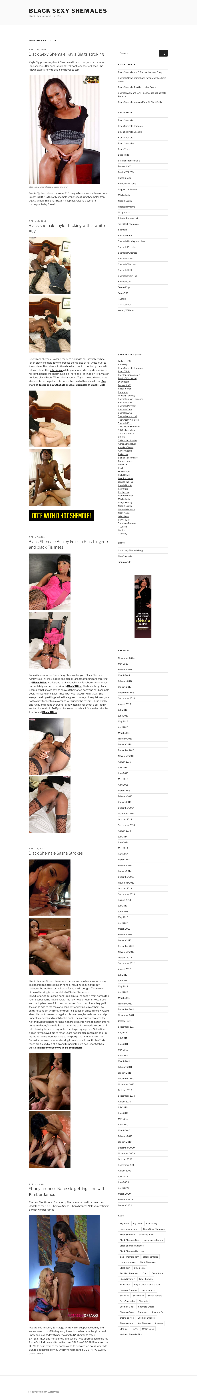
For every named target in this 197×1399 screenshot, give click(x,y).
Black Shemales (126, 143)
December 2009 (126, 1147)
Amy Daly (122, 364)
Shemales (142, 1312)
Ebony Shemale (127, 1279)
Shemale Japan (125, 402)
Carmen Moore (125, 461)
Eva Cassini (123, 381)
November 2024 (126, 658)
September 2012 (126, 963)
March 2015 (124, 790)
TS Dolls (122, 298)
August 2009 (124, 1170)
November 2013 (126, 882)
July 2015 (122, 767)
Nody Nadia (124, 212)
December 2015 (126, 750)
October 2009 (125, 1159)
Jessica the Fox (125, 482)
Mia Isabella (124, 195)
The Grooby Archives (128, 419)
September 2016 (126, 698)
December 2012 (126, 946)
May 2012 (123, 986)
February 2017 (125, 681)
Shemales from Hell (127, 276)
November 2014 (126, 813)
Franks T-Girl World (127, 378)
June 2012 (123, 980)
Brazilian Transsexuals (129, 160)
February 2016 (125, 738)
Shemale (122, 229)
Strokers (159, 1323)
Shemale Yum (125, 409)
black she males (128, 1262)
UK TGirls (122, 437)
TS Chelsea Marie (126, 430)
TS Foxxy (122, 533)
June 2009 (123, 1182)
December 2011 (126, 1009)
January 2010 (125, 1141)
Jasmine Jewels (125, 478)
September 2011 (126, 1026)
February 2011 (125, 1067)
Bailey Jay (123, 454)
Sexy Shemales (127, 1301)
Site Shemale (144, 1323)
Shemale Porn (125, 423)
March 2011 (124, 1061)
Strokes (123, 1329)
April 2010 (123, 1124)
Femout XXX (124, 166)
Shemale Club (125, 235)
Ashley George (125, 450)
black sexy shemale (129, 1229)
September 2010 (126, 1095)
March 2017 (124, 675)
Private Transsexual (128, 218)
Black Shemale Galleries (132, 1245)
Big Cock (137, 1223)
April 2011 (123, 1055)
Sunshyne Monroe (127, 523)
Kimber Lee (123, 492)
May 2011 (123, 1049)
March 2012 (124, 998)
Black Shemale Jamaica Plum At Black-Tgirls (140, 102)
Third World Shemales (129, 426)
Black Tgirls (123, 149)
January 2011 (124, 1072)
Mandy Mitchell (125, 495)
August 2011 (124, 1032)
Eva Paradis (124, 471)
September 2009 (126, 1165)
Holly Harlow (124, 475)
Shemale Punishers (127, 252)
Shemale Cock (127, 1306)
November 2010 (126, 1084)
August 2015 (124, 761)
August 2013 (124, 900)
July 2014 (122, 836)
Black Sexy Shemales (68, 10)
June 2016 (123, 715)
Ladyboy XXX (124, 361)
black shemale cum (153, 1240)
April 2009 (123, 1188)
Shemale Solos (125, 258)
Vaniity (121, 530)
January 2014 (124, 871)
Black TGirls (124, 371)
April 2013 (123, 923)
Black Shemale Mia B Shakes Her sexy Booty (140, 72)
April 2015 (123, 784)
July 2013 (122, 905)
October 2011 (125, 1021)
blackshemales (150, 1256)
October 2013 (125, 888)
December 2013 (126, 877)
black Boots (45, 377)
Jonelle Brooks (125, 485)
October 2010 (125, 1090)
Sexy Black (138, 1295)
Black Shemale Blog (130, 1240)
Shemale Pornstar (127, 247)
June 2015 (123, 773)
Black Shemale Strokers (130, 131)
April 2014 (123, 854)
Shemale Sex (158, 1312)
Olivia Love (123, 516)
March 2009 (124, 1193)
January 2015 (124, 802)
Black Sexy (151, 1223)
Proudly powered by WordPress (43, 1391)
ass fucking (62, 1040)
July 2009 (123, 1176)
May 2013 (123, 917)
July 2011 (122, 1038)
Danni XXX (123, 464)
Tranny (134, 1329)
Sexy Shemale (155, 1295)
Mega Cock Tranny (127, 189)
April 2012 (123, 992)
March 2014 (124, 859)
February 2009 (125, 1199)
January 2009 (125, 1205)
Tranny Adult (124, 562)
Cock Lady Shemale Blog (130, 550)
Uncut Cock (148, 1329)
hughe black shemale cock (147, 1284)
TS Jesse (122, 526)
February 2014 (125, 865)
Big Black (124, 1223)
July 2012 (122, 974)
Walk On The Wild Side (131, 1334)
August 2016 (124, 704)
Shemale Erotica (146, 1306)
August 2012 (124, 969)
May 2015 (123, 779)
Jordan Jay (123, 392)
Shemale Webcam (127, 264)
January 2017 (124, 687)
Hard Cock (125, 1284)
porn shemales (148, 1290)
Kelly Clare (123, 488)
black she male (146, 1234)
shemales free (127, 1317)
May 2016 (123, 721)
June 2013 (123, 911)
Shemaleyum (124, 281)
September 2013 (126, 894)
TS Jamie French (126, 433)
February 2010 (125, 1136)
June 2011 (123, 1044)
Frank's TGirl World (127, 172)
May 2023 (123, 663)
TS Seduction (124, 304)
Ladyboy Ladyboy (126, 395)
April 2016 (123, 727)
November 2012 (126, 952)
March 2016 (124, 733)
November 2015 (126, 756)
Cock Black (157, 1273)
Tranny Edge (124, 287)
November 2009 (126, 1153)
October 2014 (125, 819)
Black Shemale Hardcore (130, 126)
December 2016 (126, 692)
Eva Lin (121, 468)
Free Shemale (146, 1279)
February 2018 (125, 669)
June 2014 (123, 842)
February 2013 (125, 934)
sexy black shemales (128, 224)
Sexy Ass (124, 1295)
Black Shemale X (126, 137)
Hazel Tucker (124, 178)
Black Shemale (125, 120)
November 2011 (126, 1015)
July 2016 (122, 710)
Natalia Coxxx (125, 201)
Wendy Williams (126, 310)
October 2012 (125, 957)
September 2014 (126, 825)
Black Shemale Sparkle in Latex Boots (137, 87)
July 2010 (123, 1107)
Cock (145, 1273)
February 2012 (125, 1003)
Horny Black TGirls (127, 183)
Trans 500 (123, 293)
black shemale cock (93, 1032)
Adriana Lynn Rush (127, 443)
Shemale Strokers (146, 1317)
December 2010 (126, 1078)
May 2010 (123, 1119)
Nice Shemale (125, 556)
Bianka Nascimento (128, 457)
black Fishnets (74, 678)
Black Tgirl (125, 1268)
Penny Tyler (123, 519)
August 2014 (124, 830)
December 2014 (126, 807)
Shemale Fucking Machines (131, 241)
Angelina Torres (125, 447)
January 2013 (124, 940)
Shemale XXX (125, 270)
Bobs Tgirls (123, 154)
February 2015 (125, 796)
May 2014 (123, 848)
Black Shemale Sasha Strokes (56, 853)
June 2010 (123, 1113)
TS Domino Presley (127, 440)
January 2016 (124, 744)
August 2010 (124, 1101)
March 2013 (124, 928)
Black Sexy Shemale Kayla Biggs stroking (66, 54)
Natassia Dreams (126, 206)
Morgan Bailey (125, 502)
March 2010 (124, 1130)
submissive (56, 370)
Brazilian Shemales (129, 1273)
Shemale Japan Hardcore (130, 399)
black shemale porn (129, 1256)
